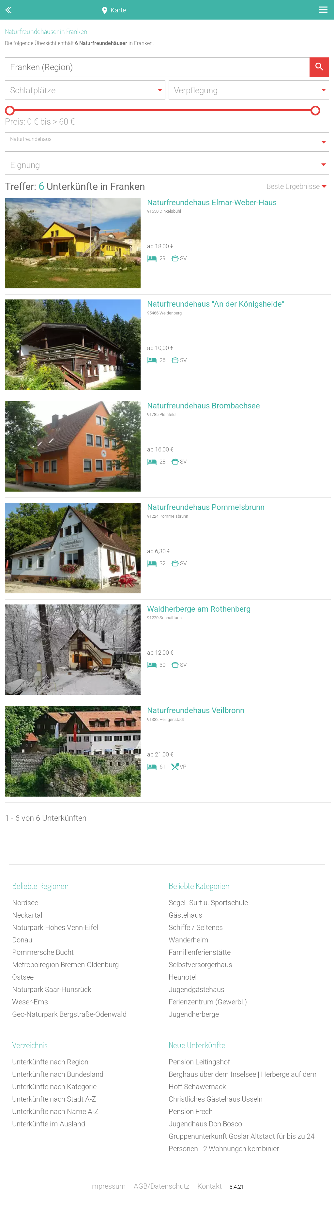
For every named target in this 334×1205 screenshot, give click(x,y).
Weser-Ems (30, 1003)
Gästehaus (185, 916)
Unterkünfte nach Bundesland (57, 1075)
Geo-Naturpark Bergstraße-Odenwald (69, 1015)
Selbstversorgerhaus (200, 965)
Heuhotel (183, 978)
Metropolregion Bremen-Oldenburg (65, 965)
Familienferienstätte (200, 953)
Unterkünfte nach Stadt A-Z (54, 1100)
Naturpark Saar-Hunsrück (51, 990)
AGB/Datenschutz (162, 1187)
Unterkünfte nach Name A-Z (55, 1112)
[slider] (10, 111)
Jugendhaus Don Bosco (205, 1125)
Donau (22, 941)
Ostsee (23, 978)
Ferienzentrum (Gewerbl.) (208, 1003)
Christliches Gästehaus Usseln (216, 1100)
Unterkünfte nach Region (50, 1063)
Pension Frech (191, 1112)
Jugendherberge (194, 1015)
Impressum (108, 1187)
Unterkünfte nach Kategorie (54, 1087)
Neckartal (27, 916)
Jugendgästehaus (196, 990)
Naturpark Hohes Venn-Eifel (55, 928)
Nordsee (25, 903)
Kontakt (209, 1187)
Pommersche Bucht (43, 953)
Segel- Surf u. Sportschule (208, 903)
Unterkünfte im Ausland (48, 1125)
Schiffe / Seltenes (196, 928)
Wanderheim (188, 941)
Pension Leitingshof (199, 1063)
